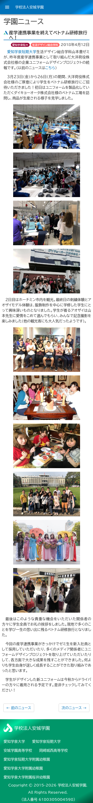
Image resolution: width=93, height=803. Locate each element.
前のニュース (18, 708)
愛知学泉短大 (20, 44)
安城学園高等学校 (18, 750)
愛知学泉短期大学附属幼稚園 (27, 759)
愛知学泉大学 (14, 741)
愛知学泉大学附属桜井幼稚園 (27, 777)
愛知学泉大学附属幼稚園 (23, 768)
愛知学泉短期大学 (21, 52)
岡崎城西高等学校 (53, 750)
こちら (50, 68)
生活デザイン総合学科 (45, 44)
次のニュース (74, 708)
